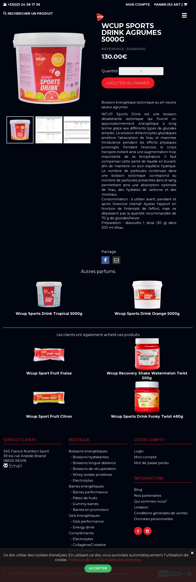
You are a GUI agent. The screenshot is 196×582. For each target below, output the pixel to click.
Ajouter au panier (128, 83)
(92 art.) (170, 4)
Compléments (81, 533)
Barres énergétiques (86, 486)
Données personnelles (153, 519)
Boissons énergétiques (88, 451)
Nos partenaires (147, 496)
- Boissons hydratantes (89, 457)
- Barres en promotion (89, 510)
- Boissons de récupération (92, 469)
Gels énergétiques (84, 516)
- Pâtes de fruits (83, 498)
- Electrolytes (81, 480)
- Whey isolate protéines (90, 475)
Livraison (141, 507)
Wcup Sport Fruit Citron (49, 417)
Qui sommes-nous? (150, 501)
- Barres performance (88, 492)
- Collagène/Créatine (87, 545)
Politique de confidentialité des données (104, 560)
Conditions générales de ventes (160, 513)
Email (12, 466)
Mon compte (145, 457)
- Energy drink (81, 527)
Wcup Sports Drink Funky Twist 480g (147, 417)
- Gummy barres (83, 504)
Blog (138, 490)
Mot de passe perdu (151, 463)
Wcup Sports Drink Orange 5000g (147, 314)
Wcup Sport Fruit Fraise (49, 373)
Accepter (98, 568)
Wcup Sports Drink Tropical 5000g (49, 314)
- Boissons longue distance (92, 463)
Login (138, 451)
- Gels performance (86, 521)
